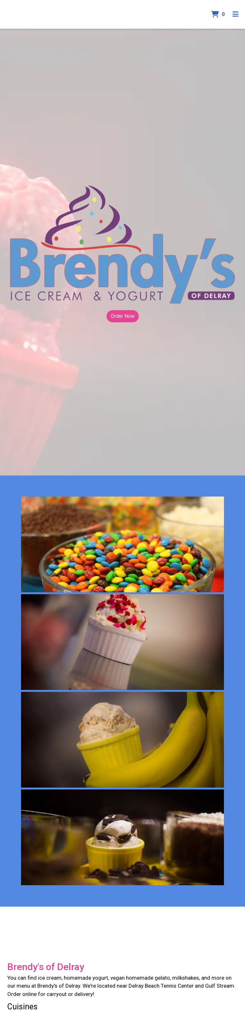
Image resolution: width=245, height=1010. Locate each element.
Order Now (123, 316)
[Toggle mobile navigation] (235, 14)
